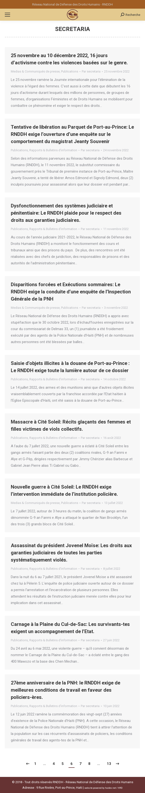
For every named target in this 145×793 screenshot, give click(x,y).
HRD (120, 788)
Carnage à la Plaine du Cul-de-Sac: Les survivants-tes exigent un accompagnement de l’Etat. (70, 627)
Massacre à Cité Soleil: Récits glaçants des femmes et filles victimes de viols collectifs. (71, 425)
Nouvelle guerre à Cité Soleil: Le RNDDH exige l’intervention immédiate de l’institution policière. (64, 490)
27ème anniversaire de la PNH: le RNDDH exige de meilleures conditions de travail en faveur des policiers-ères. (65, 690)
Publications (69, 71)
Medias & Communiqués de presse (35, 71)
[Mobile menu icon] (7, 14)
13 (109, 764)
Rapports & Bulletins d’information (53, 150)
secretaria (72, 29)
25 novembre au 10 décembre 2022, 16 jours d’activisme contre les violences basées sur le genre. (69, 59)
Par (91, 71)
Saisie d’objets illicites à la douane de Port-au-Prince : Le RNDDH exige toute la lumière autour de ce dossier (70, 366)
